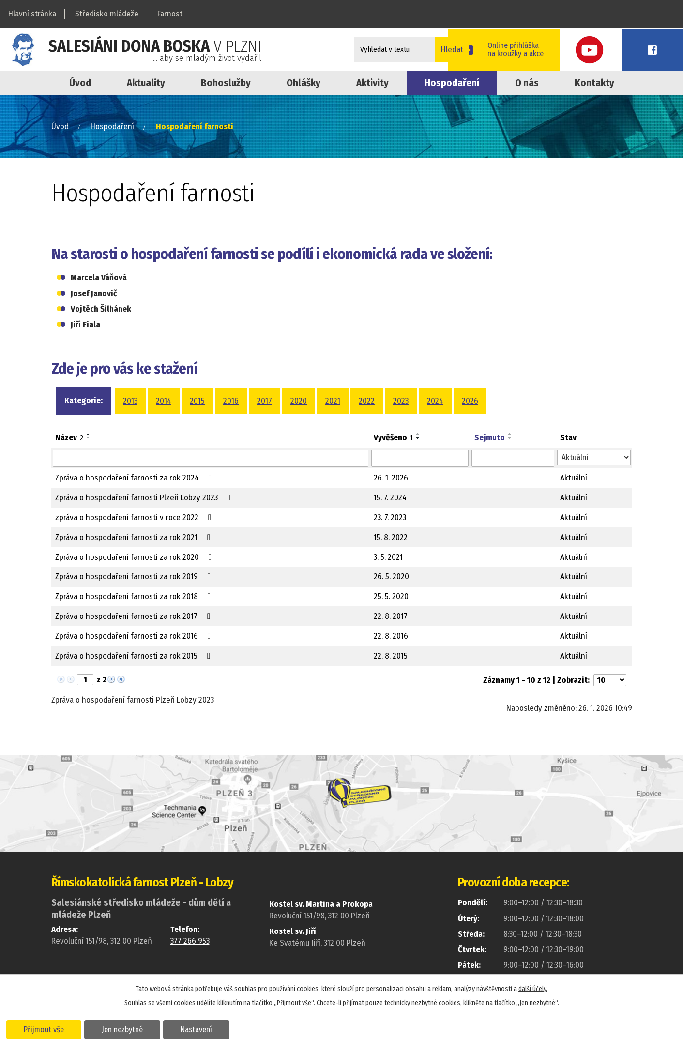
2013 (130, 401)
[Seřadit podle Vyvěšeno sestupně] (418, 438)
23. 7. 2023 (390, 517)
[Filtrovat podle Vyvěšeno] (420, 458)
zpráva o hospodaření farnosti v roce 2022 (135, 517)
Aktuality (146, 83)
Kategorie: (83, 400)
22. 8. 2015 (391, 656)
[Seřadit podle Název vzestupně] (88, 434)
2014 (163, 401)
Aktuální (573, 478)
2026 (470, 401)
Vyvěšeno (393, 438)
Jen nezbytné (124, 1029)
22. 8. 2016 (391, 636)
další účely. (532, 988)
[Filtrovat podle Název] (210, 458)
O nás (527, 83)
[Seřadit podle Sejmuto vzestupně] (510, 434)
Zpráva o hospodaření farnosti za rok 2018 (134, 596)
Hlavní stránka (32, 14)
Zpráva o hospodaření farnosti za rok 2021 (134, 537)
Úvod (80, 83)
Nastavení (200, 1029)
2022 (367, 401)
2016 (231, 401)
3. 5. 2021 (388, 557)
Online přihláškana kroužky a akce (549, 49)
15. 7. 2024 (390, 498)
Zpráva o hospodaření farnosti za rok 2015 (134, 656)
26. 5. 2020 (391, 576)
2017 (264, 401)
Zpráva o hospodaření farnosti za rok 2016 (134, 636)
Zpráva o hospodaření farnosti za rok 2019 (134, 576)
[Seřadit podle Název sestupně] (88, 438)
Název (69, 438)
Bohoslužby (226, 83)
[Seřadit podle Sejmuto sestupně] (510, 438)
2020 (298, 401)
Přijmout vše (44, 1029)
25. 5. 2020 (391, 596)
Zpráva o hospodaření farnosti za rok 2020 (135, 557)
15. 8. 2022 (391, 537)
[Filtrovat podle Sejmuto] (512, 458)
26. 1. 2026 (391, 478)
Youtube (617, 49)
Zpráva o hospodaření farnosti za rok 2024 (135, 478)
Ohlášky (303, 83)
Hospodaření (112, 126)
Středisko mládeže (106, 14)
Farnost (169, 14)
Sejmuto (489, 438)
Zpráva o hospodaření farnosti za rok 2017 (134, 616)
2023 (401, 401)
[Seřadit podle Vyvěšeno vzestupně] (418, 434)
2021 (332, 401)
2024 (435, 401)
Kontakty (594, 83)
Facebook (661, 49)
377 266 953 (190, 941)
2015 (197, 401)
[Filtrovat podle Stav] (593, 458)
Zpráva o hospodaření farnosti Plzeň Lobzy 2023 (144, 498)
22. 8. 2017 (391, 616)
